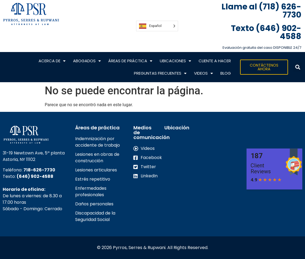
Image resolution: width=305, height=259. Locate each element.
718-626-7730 (39, 170)
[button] (297, 67)
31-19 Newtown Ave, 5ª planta (34, 153)
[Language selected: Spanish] (157, 26)
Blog (225, 73)
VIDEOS (203, 73)
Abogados (87, 61)
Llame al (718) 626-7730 (261, 10)
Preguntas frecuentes (160, 73)
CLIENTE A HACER (215, 61)
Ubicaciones (175, 61)
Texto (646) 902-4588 (266, 32)
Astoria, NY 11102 (19, 159)
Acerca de (52, 61)
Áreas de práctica (130, 61)
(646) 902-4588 (35, 176)
